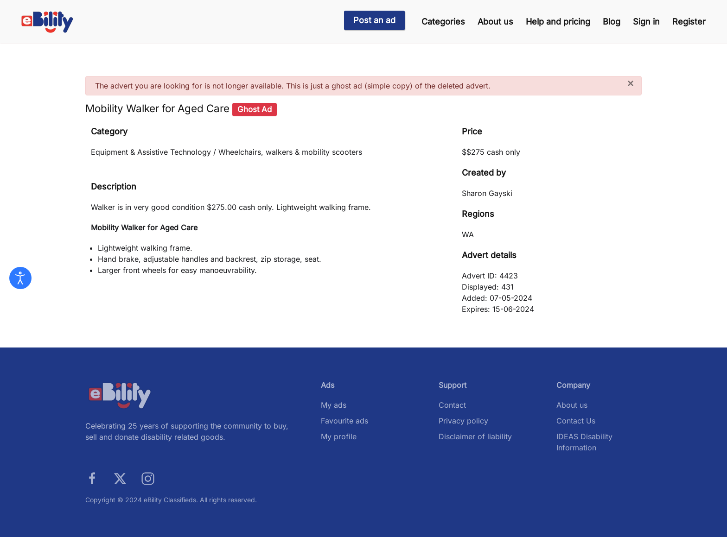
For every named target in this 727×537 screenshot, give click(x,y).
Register (689, 21)
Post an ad (374, 20)
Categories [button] (443, 21)
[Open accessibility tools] (20, 278)
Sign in (646, 21)
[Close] (630, 83)
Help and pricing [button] (558, 21)
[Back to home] (48, 22)
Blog (611, 21)
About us (495, 21)
